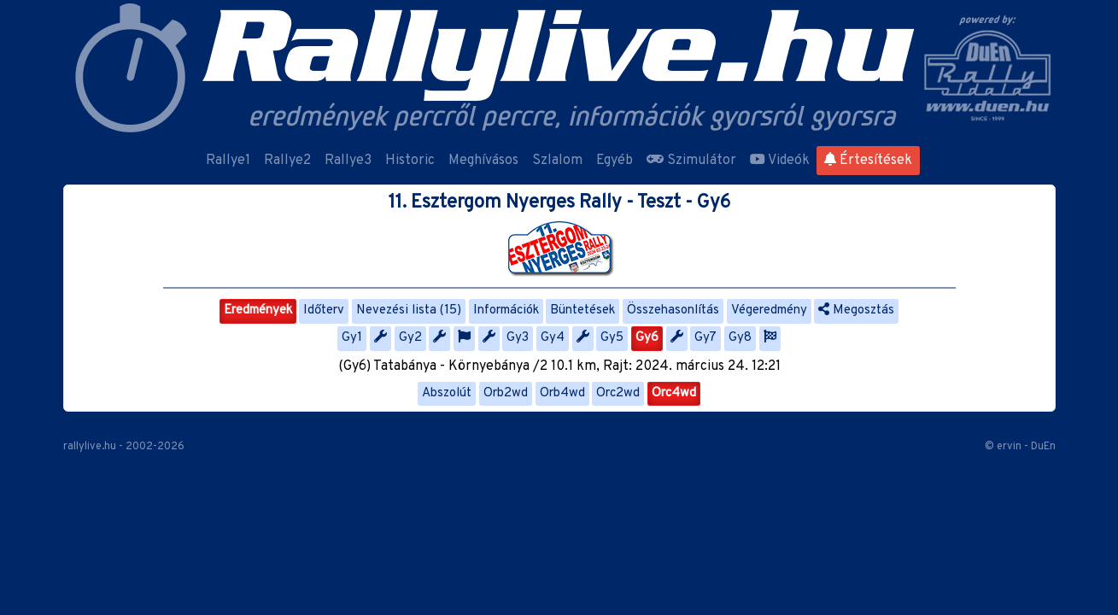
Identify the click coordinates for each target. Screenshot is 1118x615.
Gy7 (705, 338)
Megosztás (856, 310)
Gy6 (647, 338)
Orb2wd (505, 393)
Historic (410, 160)
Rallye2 (287, 160)
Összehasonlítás (673, 310)
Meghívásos (483, 160)
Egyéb (614, 160)
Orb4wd (562, 393)
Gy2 (410, 338)
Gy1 (352, 338)
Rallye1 (228, 160)
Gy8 (740, 338)
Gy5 (611, 338)
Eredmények (258, 310)
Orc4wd (674, 393)
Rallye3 (348, 160)
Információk (506, 310)
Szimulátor (691, 160)
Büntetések (582, 310)
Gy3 (517, 338)
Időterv (323, 310)
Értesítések (868, 160)
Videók (780, 160)
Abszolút (446, 393)
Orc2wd (618, 393)
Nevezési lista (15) (408, 310)
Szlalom (557, 160)
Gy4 (553, 338)
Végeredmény (769, 310)
